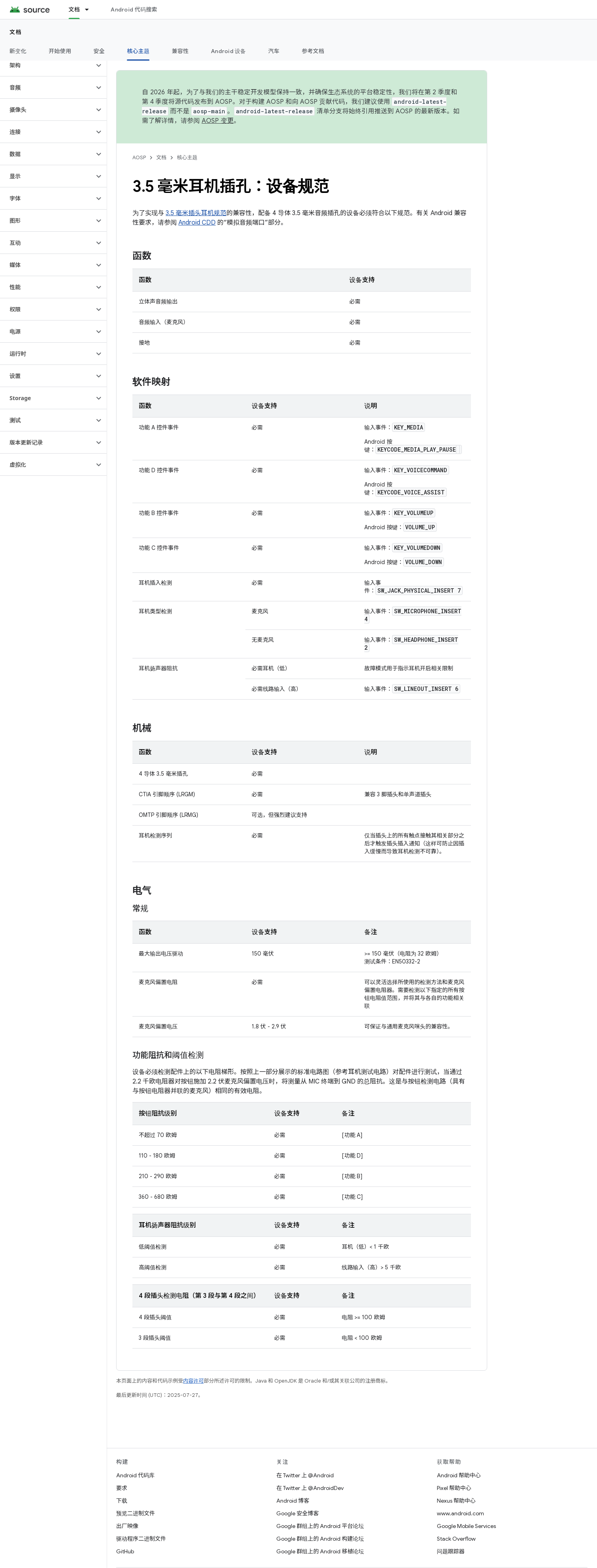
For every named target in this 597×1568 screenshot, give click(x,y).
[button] (47, 65)
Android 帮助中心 (459, 1475)
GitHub (125, 1551)
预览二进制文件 (135, 1513)
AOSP (139, 157)
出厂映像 (127, 1526)
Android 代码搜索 (134, 9)
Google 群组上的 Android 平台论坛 (320, 1526)
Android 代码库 (135, 1475)
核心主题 (187, 157)
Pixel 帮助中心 (454, 1488)
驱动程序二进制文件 (141, 1538)
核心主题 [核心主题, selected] (138, 51)
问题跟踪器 (451, 1551)
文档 (16, 32)
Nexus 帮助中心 (456, 1500)
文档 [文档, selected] (74, 9)
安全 (99, 51)
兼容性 (180, 51)
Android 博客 (292, 1500)
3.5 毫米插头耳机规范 (196, 213)
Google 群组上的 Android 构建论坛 (320, 1538)
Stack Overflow (456, 1538)
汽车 (274, 51)
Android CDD (197, 223)
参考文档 (313, 51)
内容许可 (193, 1380)
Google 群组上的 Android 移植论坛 (320, 1551)
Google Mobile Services (466, 1526)
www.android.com (460, 1513)
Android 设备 (228, 51)
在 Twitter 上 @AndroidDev (310, 1488)
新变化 (18, 51)
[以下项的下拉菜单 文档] (90, 9)
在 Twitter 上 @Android (305, 1475)
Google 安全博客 (297, 1513)
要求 (121, 1488)
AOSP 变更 (218, 121)
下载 (121, 1500)
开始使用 (60, 51)
